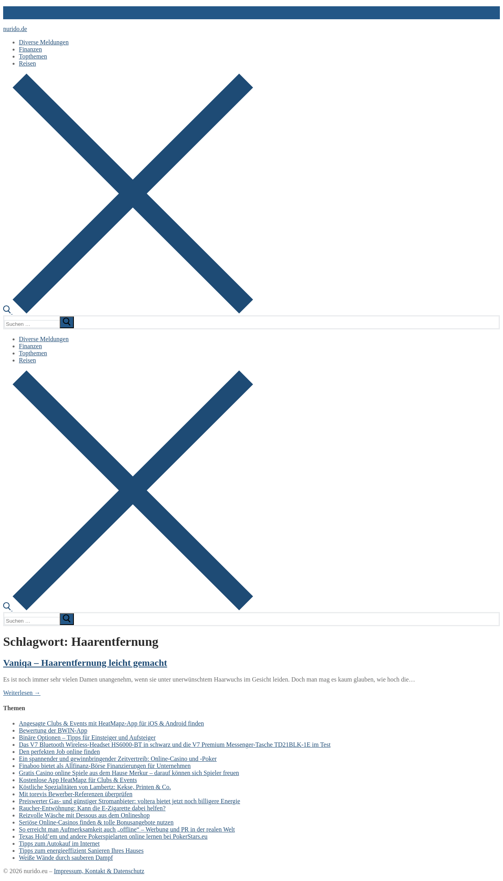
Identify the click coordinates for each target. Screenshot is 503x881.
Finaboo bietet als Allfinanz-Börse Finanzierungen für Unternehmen (105, 765)
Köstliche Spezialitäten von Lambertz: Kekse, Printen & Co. (95, 787)
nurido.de (15, 29)
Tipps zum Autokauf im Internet (59, 843)
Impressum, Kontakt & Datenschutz (99, 871)
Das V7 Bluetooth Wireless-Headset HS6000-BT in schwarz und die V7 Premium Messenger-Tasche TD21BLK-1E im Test (174, 744)
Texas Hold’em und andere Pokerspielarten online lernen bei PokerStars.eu (113, 836)
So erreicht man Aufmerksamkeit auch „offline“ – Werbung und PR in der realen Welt (127, 829)
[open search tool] (128, 311)
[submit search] (67, 322)
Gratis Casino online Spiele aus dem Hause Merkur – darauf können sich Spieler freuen (129, 773)
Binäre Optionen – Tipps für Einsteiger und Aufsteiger (87, 737)
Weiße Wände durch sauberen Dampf (66, 857)
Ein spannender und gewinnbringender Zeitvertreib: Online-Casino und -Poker (118, 758)
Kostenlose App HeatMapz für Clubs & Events (78, 780)
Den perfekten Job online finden (59, 751)
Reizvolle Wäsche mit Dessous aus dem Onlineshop (84, 815)
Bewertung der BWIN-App (53, 730)
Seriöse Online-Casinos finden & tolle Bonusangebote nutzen (96, 822)
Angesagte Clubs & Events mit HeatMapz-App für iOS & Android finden (111, 723)
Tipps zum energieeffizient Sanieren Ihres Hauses (81, 850)
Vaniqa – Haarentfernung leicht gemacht (85, 663)
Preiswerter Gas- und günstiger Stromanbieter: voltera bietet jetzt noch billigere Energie (129, 801)
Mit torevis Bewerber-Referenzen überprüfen (75, 794)
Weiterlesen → (21, 692)
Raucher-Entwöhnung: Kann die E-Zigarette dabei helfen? (92, 808)
